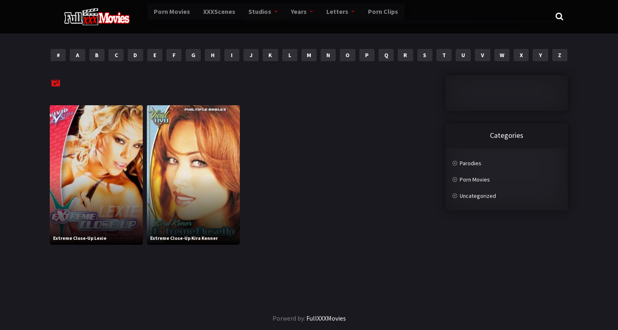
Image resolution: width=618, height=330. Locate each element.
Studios (243, 16)
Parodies (470, 163)
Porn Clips (369, 16)
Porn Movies (150, 16)
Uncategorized (478, 195)
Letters (322, 16)
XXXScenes (200, 16)
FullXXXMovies (326, 318)
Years (283, 16)
